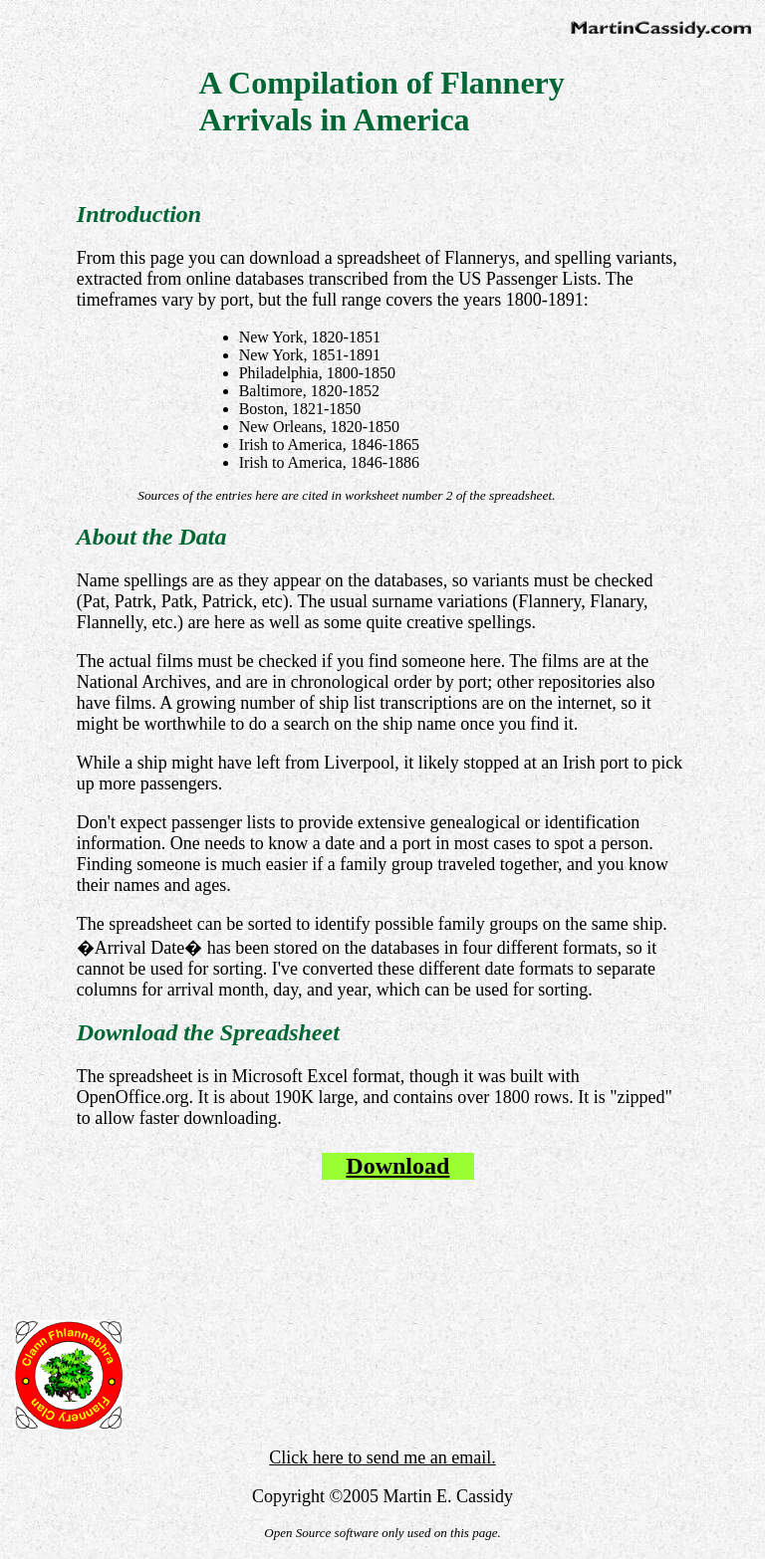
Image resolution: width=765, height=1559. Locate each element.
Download (397, 1166)
